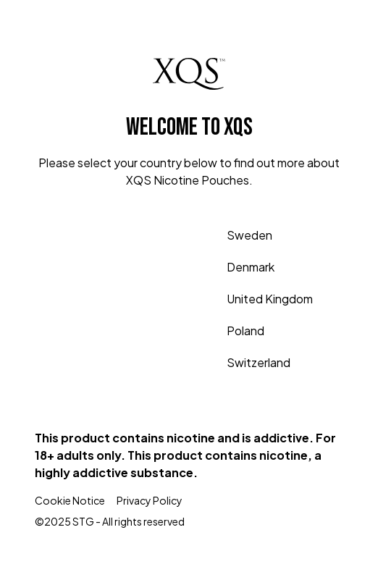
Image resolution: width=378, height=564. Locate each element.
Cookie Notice (70, 500)
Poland (231, 330)
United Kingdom (255, 299)
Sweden (235, 235)
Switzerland (244, 362)
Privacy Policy (149, 500)
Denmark (236, 267)
